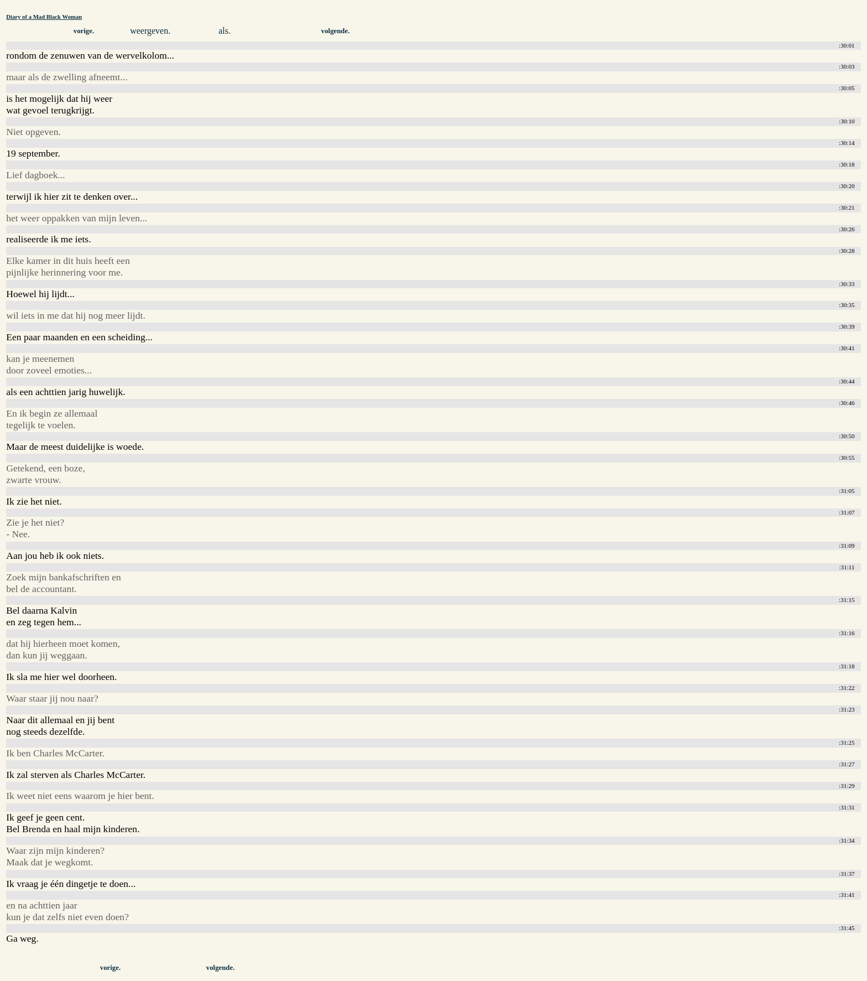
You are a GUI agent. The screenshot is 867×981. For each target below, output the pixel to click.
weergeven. (150, 30)
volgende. (335, 31)
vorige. (84, 31)
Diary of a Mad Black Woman (44, 16)
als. (224, 30)
